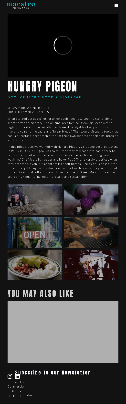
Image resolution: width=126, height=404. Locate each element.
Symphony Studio (20, 395)
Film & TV (15, 390)
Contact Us (16, 382)
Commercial (16, 386)
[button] (116, 5)
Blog (11, 399)
